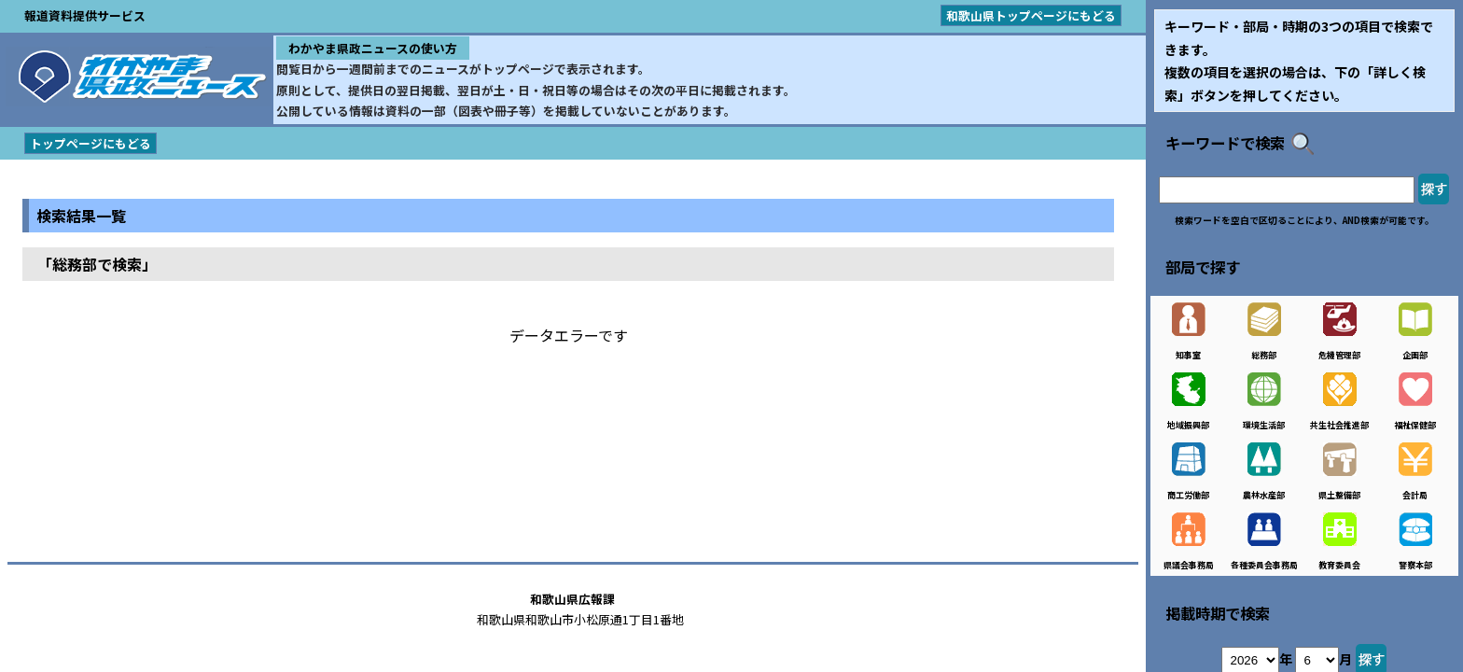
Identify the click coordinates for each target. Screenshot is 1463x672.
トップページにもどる (90, 143)
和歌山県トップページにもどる (1031, 15)
